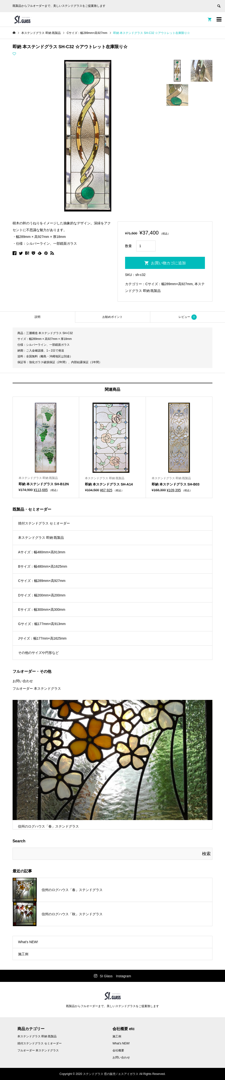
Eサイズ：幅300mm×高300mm (41, 609)
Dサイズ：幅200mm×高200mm (42, 595)
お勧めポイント (112, 317)
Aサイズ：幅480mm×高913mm (41, 552)
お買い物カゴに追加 (168, 263)
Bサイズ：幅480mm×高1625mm (42, 566)
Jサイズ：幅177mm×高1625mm (42, 638)
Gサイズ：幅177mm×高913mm (42, 624)
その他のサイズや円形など (38, 653)
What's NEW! (28, 942)
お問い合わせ (23, 681)
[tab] (37, 317)
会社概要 (118, 1050)
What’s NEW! (121, 1043)
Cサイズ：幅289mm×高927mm (169, 284)
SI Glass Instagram (115, 976)
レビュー (188, 317)
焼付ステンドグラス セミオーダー (44, 523)
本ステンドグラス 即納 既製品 (41, 538)
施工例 (23, 954)
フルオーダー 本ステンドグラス (37, 688)
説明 (37, 317)
